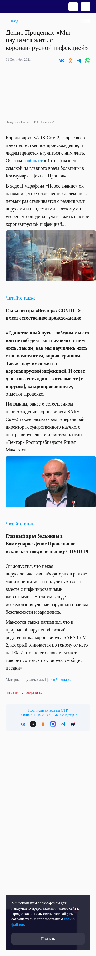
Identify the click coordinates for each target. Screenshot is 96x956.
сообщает (33, 160)
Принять (48, 939)
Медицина (33, 693)
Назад (14, 21)
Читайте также (20, 298)
